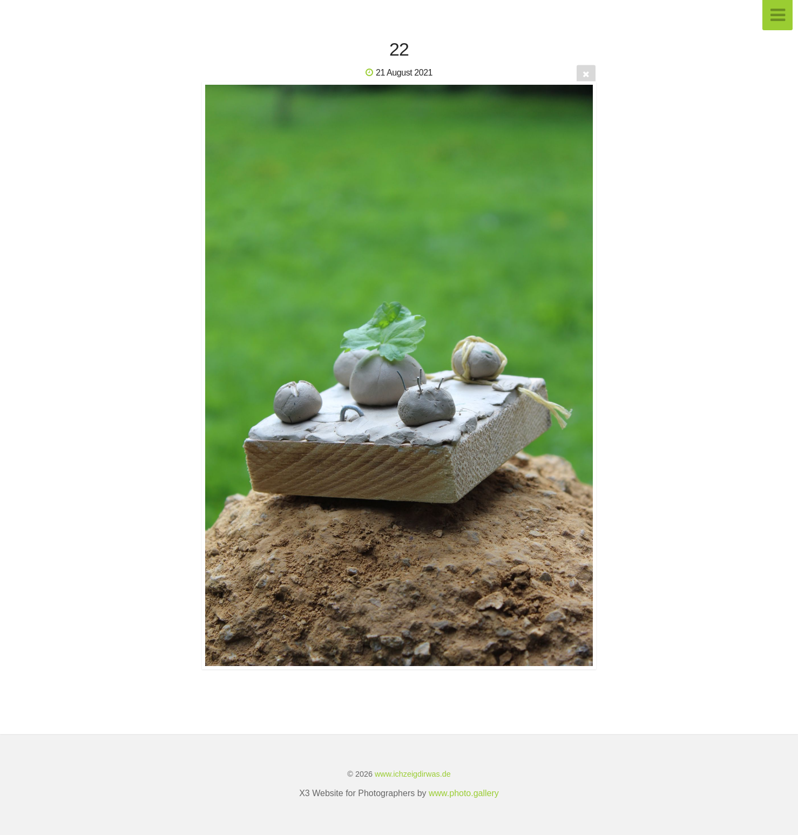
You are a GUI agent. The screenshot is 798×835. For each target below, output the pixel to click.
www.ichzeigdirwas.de (413, 774)
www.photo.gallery (464, 793)
